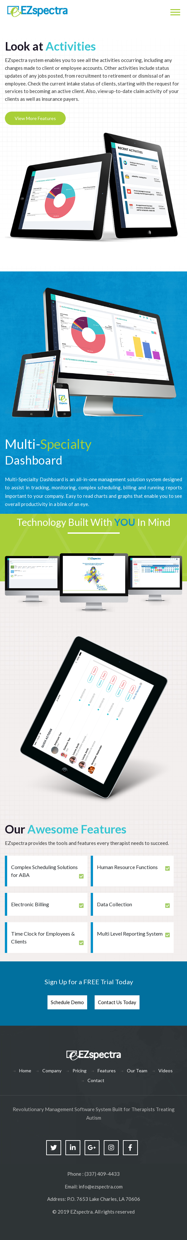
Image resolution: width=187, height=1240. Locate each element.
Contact (95, 1080)
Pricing (80, 1070)
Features (107, 1070)
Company (51, 1070)
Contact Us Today (117, 1002)
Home (25, 1070)
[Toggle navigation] (175, 12)
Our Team (137, 1070)
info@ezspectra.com (101, 1186)
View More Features (35, 118)
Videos (165, 1070)
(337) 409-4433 (102, 1174)
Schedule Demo (67, 1002)
